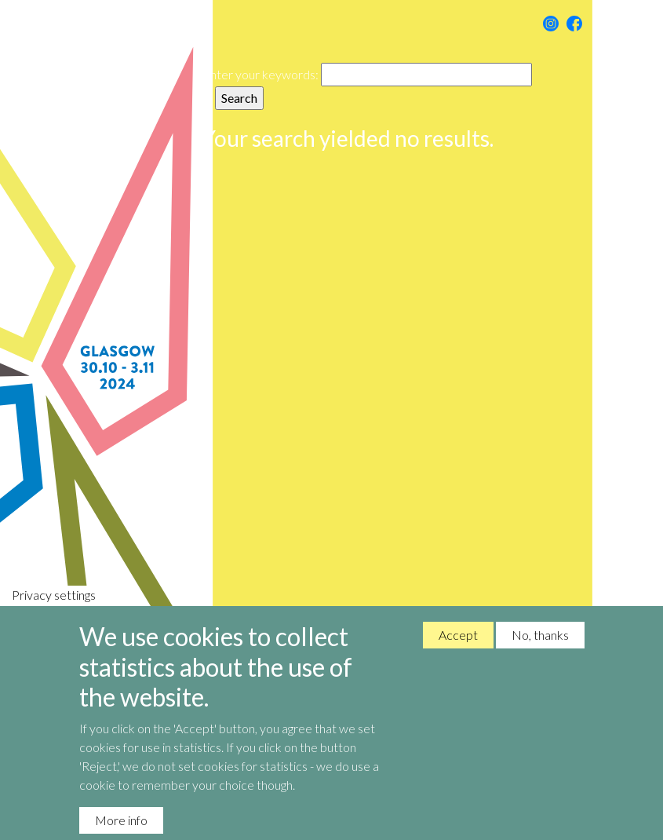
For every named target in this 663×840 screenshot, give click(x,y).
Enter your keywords (258, 74)
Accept (458, 648)
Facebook (574, 23)
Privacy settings (54, 608)
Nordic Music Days (120, 420)
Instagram (551, 23)
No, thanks (540, 648)
